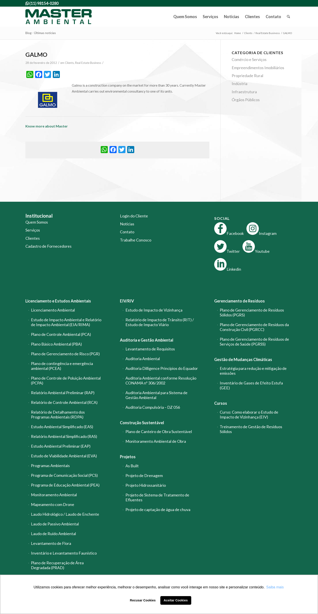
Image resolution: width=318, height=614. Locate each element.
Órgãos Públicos (246, 99)
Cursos (220, 403)
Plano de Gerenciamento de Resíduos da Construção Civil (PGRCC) (254, 327)
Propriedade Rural (247, 75)
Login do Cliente (134, 215)
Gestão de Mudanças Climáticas (243, 359)
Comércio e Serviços (249, 59)
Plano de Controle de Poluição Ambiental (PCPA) (66, 380)
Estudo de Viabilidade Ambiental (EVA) (64, 455)
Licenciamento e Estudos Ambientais (58, 300)
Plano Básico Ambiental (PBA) (56, 344)
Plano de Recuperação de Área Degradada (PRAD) (57, 565)
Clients (69, 63)
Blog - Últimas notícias (40, 33)
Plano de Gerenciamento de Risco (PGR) (65, 353)
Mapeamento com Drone (52, 504)
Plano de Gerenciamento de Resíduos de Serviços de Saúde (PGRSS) (254, 341)
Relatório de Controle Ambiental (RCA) (64, 402)
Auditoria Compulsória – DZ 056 (152, 407)
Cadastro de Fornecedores (48, 246)
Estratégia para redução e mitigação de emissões (253, 371)
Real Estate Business (88, 63)
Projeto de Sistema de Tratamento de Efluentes (157, 497)
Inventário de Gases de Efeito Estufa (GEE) (251, 385)
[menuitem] (185, 17)
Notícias (127, 223)
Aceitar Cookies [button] (176, 600)
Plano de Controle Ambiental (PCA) (61, 334)
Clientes (32, 238)
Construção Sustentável (142, 422)
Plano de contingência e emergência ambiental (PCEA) (62, 366)
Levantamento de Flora (51, 543)
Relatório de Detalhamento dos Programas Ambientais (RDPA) (58, 414)
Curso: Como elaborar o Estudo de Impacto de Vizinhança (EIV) (249, 414)
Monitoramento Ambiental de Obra (155, 441)
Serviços (32, 230)
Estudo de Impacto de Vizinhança (153, 310)
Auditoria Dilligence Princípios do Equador (161, 368)
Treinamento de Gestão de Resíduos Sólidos (251, 429)
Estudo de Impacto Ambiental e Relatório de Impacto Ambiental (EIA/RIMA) (66, 322)
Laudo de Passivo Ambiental (55, 523)
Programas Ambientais (50, 465)
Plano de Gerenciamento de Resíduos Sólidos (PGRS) (252, 312)
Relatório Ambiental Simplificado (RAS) (64, 436)
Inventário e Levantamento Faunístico (64, 553)
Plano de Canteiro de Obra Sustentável (158, 431)
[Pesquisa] (288, 17)
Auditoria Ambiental (142, 358)
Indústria (239, 83)
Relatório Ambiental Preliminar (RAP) (63, 392)
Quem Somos (36, 222)
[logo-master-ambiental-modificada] (58, 17)
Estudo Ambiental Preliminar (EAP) (61, 446)
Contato (127, 231)
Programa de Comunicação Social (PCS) (64, 475)
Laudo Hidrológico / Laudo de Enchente (65, 514)
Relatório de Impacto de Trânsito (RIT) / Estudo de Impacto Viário (159, 322)
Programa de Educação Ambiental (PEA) (65, 485)
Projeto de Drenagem (144, 475)
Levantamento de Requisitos (150, 348)
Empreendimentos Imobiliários (258, 67)
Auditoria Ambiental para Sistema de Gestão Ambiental (156, 395)
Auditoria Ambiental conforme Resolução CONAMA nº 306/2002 (160, 380)
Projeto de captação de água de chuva (157, 509)
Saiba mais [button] (275, 587)
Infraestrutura (244, 91)
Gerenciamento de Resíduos (239, 300)
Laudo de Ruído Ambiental (53, 533)
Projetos (128, 456)
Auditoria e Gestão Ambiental (146, 340)
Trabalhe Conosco (135, 240)
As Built (132, 465)
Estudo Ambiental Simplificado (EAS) (62, 426)
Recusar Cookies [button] (143, 600)
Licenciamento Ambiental (53, 310)
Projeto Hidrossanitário (145, 485)
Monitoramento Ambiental (54, 494)
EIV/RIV (127, 300)
